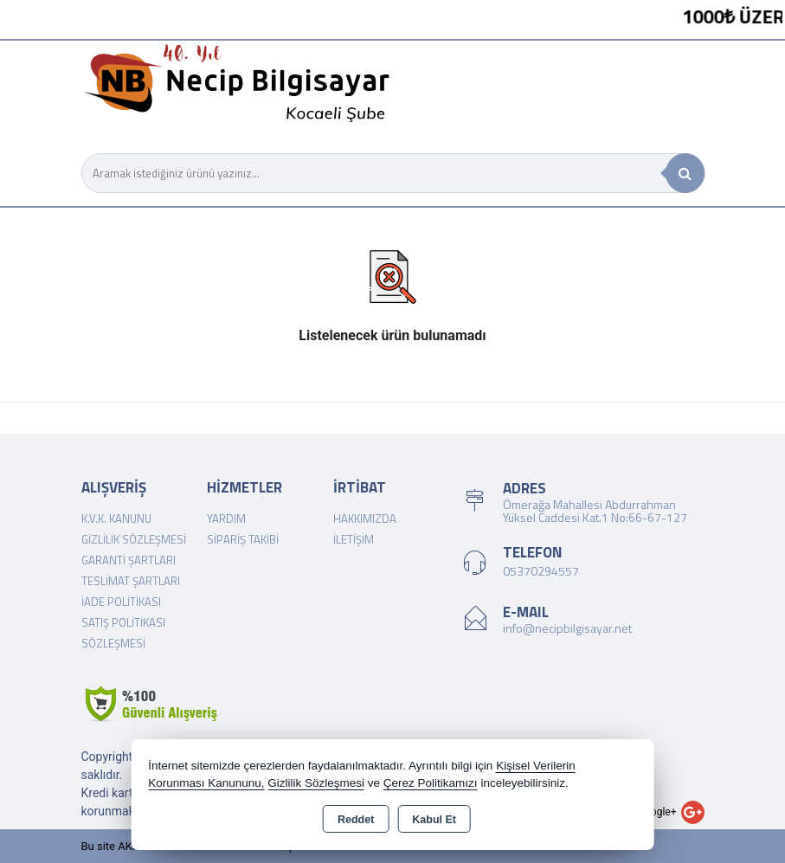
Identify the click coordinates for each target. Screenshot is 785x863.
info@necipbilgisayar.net (567, 628)
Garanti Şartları (128, 560)
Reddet (356, 820)
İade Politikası (121, 601)
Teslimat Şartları (130, 580)
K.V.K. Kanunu (116, 518)
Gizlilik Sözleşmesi (133, 539)
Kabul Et (434, 820)
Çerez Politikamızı (430, 782)
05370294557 (541, 571)
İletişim (353, 539)
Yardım (226, 518)
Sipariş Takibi (243, 539)
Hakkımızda (364, 518)
